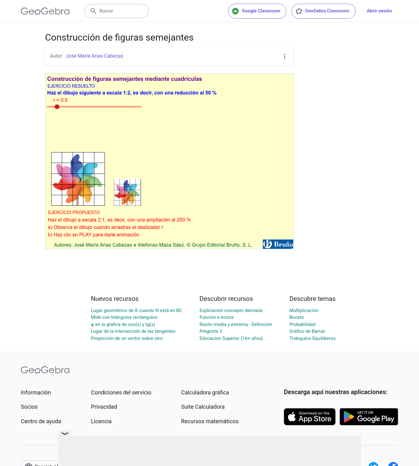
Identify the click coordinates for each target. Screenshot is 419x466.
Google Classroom (256, 11)
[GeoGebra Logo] (45, 11)
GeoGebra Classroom (322, 11)
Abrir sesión (379, 11)
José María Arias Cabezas (95, 56)
